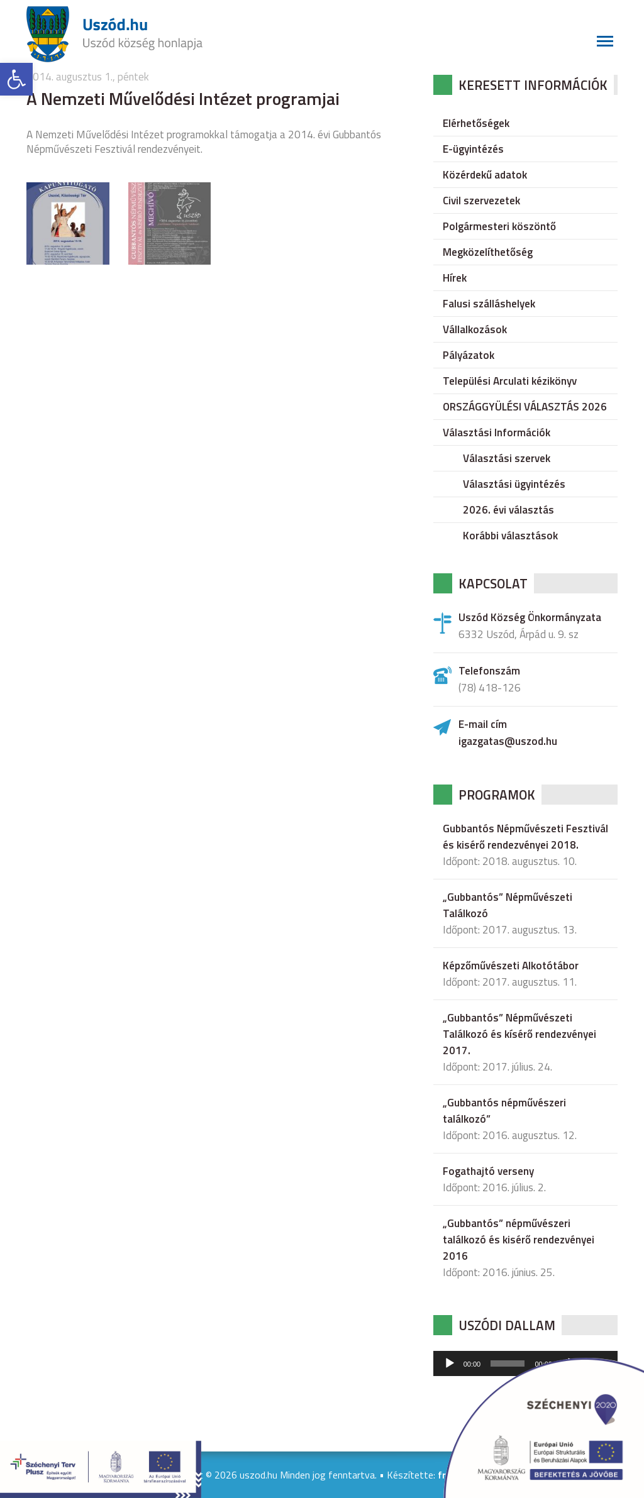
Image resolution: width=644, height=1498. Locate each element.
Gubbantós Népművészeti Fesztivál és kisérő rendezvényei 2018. (525, 836)
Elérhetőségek (476, 123)
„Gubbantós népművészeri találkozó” (504, 1110)
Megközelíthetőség (488, 252)
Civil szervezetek (481, 200)
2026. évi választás (508, 510)
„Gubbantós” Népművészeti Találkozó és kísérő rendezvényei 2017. (519, 1034)
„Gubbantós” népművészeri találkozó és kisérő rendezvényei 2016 (518, 1239)
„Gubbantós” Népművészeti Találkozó (507, 905)
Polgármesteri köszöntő (499, 226)
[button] (16, 79)
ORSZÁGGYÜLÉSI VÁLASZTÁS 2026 (525, 407)
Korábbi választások (510, 535)
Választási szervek (506, 458)
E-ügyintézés (473, 149)
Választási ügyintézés (514, 484)
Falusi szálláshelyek (489, 303)
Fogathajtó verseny (488, 1171)
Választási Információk (496, 432)
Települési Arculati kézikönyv (510, 381)
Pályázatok (468, 355)
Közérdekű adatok (485, 175)
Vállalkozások (475, 329)
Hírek (455, 278)
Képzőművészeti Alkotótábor (511, 965)
